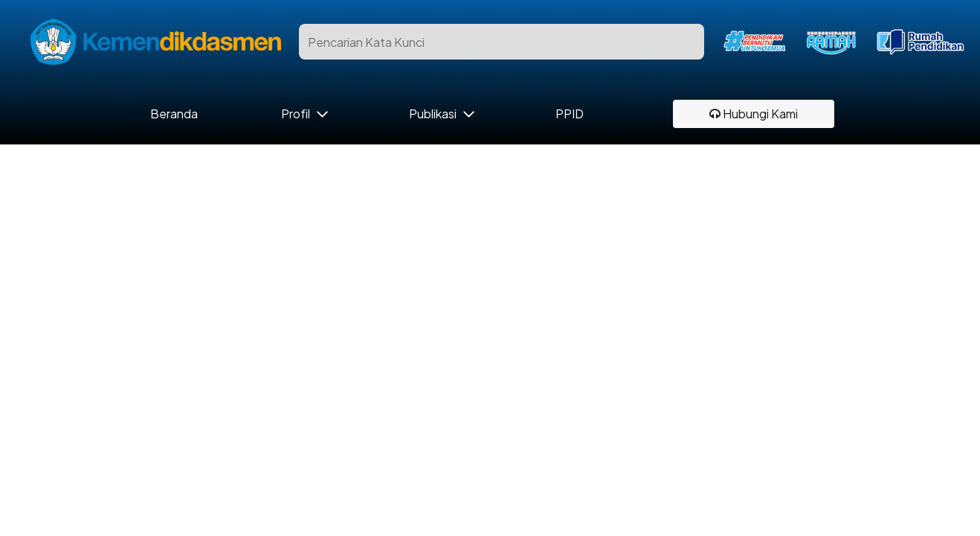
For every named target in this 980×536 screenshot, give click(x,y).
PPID (569, 113)
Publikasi (433, 113)
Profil (295, 113)
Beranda (174, 113)
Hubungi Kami (753, 113)
